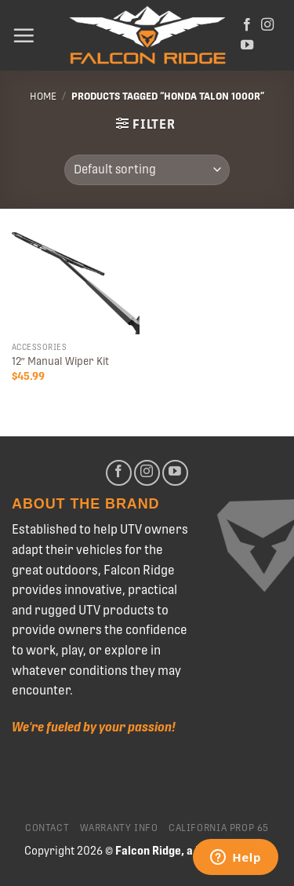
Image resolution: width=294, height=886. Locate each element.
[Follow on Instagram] (267, 25)
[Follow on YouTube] (247, 45)
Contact (47, 827)
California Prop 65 (219, 827)
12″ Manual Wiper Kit (60, 361)
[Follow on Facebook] (247, 25)
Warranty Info (119, 827)
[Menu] (23, 35)
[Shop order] (147, 170)
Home (43, 96)
